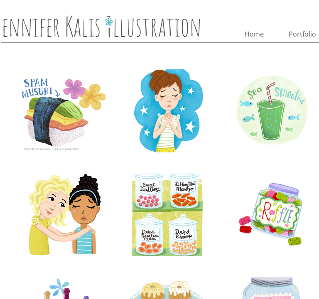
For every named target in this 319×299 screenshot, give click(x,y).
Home (254, 34)
